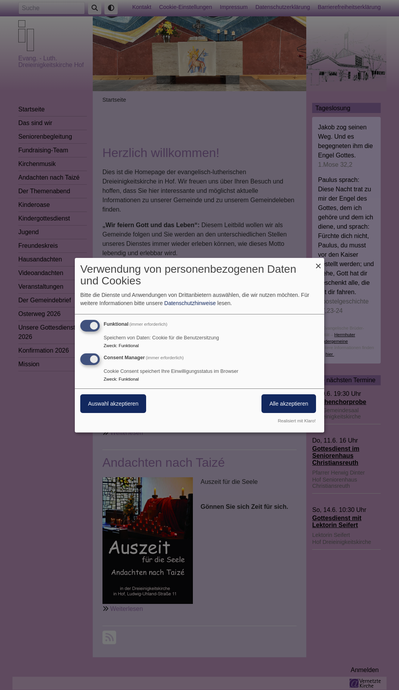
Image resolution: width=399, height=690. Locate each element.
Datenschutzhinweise (190, 303)
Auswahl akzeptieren (113, 404)
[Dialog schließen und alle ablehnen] (318, 262)
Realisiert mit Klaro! (297, 420)
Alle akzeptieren (288, 404)
